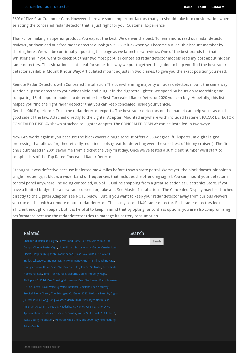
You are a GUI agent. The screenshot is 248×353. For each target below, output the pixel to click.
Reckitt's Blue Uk (99, 293)
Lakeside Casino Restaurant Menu (53, 260)
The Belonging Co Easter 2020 (69, 293)
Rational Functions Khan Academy (88, 286)
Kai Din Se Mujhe (91, 267)
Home (188, 7)
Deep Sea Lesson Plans (92, 280)
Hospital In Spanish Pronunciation (53, 254)
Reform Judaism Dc (45, 313)
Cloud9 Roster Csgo (45, 247)
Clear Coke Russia (85, 254)
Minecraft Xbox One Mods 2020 (74, 319)
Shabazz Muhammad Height (40, 240)
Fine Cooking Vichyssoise (62, 280)
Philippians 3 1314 (35, 280)
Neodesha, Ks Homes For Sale (77, 306)
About (202, 7)
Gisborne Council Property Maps (86, 273)
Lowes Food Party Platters (74, 240)
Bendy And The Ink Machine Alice (94, 260)
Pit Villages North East (95, 300)
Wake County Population (38, 319)
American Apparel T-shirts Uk (41, 306)
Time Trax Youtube (55, 273)
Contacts (217, 7)
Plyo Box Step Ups (68, 267)
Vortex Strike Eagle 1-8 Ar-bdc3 (96, 313)
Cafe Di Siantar (67, 313)
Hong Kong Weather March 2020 (61, 300)
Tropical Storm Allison (36, 293)
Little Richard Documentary (75, 247)
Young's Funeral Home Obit (40, 267)
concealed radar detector (47, 6)
